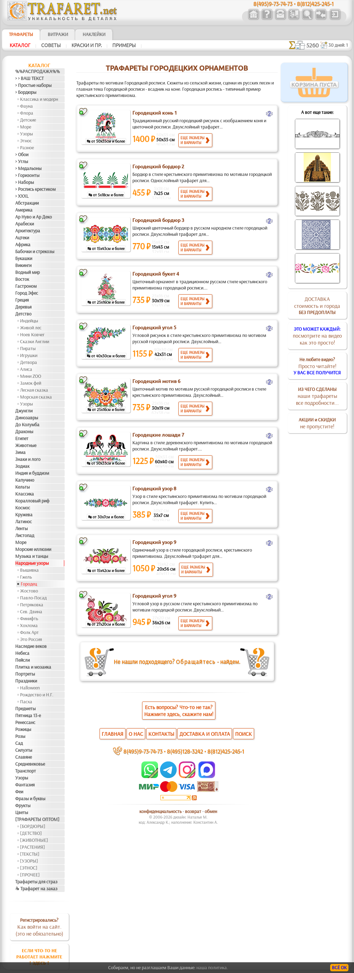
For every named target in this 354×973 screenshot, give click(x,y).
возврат (193, 811)
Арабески (24, 224)
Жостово (29, 591)
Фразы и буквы (30, 798)
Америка (23, 210)
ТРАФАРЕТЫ (21, 34)
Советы (51, 45)
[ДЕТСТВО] (31, 833)
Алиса (26, 369)
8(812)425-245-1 (225, 751)
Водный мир (27, 272)
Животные (25, 445)
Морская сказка (36, 397)
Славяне (23, 757)
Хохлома (29, 625)
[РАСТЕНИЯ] (32, 847)
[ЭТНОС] (28, 868)
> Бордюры (25, 92)
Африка (22, 244)
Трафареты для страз (36, 881)
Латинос (23, 521)
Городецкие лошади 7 (158, 435)
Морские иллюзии (33, 549)
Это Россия (31, 639)
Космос (22, 508)
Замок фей (30, 383)
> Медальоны (28, 168)
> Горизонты (27, 175)
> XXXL (22, 196)
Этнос (26, 140)
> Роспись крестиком (35, 189)
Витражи (58, 34)
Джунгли (23, 411)
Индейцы (29, 321)
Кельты (22, 487)
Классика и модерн (39, 99)
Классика (24, 494)
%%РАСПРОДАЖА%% (37, 71)
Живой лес (30, 327)
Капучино (24, 480)
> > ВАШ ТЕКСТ (29, 78)
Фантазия (25, 785)
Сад (19, 743)
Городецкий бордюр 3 (158, 220)
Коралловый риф (32, 501)
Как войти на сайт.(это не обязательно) (39, 927)
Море (25, 127)
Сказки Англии (34, 341)
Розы (20, 736)
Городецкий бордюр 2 (158, 166)
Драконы (24, 431)
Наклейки (94, 34)
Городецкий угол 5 (154, 327)
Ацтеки (22, 237)
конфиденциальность (160, 811)
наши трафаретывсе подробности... (317, 396)
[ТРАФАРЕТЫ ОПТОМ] (37, 819)
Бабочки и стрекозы (34, 251)
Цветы (21, 812)
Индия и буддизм (32, 473)
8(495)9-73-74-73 (142, 751)
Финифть (29, 618)
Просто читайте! (317, 366)
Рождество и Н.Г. (36, 694)
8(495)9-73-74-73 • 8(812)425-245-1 (293, 3)
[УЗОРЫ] (29, 861)
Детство (23, 314)
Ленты (21, 528)
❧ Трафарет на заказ (36, 888)
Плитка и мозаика (33, 667)
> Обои (21, 154)
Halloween (30, 688)
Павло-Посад (33, 598)
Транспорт (25, 771)
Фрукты (22, 805)
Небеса (22, 653)
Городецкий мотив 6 (156, 381)
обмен (211, 811)
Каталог (20, 45)
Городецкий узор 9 (154, 542)
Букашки (23, 258)
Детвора (28, 362)
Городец (29, 584)
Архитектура (27, 230)
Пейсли (22, 660)
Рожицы (23, 729)
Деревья (23, 307)
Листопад (24, 535)
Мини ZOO (30, 376)
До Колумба (27, 424)
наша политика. (212, 967)
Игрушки (28, 355)
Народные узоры (32, 563)
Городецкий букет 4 (155, 274)
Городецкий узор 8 (154, 488)
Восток (22, 279)
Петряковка (31, 604)
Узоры (26, 134)
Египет (21, 438)
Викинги (23, 265)
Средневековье (30, 764)
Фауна (26, 106)
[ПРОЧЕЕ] (30, 875)
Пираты (28, 348)
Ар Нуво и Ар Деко (33, 217)
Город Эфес (26, 293)
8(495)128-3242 (185, 751)
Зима (20, 452)
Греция (22, 300)
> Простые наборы (33, 85)
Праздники (26, 681)
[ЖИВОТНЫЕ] (34, 840)
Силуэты (23, 750)
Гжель (26, 577)
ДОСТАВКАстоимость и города (317, 305)
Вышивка (29, 570)
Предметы (25, 708)
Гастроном (26, 286)
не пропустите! (317, 423)
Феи (19, 791)
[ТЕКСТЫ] (29, 854)
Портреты (25, 674)
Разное (27, 147)
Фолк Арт (29, 632)
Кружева (23, 514)
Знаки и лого (27, 459)
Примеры (124, 45)
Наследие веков (31, 646)
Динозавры (26, 417)
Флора (26, 113)
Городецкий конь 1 (154, 113)
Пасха (26, 701)
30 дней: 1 (338, 45)
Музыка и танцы (31, 556)
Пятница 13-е (28, 715)
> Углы (21, 161)
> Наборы (24, 182)
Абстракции (27, 203)
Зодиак (22, 466)
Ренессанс (25, 722)
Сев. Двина (31, 611)
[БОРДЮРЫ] (32, 826)
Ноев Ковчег (32, 334)
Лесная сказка (34, 390)
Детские (28, 120)
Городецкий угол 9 (154, 596)
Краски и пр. (87, 45)
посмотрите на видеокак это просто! (317, 336)
